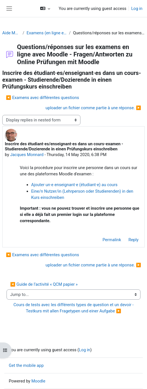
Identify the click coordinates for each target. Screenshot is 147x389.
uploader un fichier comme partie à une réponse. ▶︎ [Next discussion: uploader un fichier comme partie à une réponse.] (93, 107)
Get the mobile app (26, 365)
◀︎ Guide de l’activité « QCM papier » (44, 284)
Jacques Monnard (27, 154)
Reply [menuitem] (133, 239)
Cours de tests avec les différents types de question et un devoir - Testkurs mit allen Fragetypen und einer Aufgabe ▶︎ (75, 308)
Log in (136, 8)
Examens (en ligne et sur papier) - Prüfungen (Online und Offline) (47, 32)
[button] (45, 8)
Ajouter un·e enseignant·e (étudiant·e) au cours (74, 184)
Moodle (38, 381)
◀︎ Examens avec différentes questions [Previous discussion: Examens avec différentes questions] (42, 97)
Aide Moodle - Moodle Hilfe (11, 32)
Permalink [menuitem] (112, 239)
